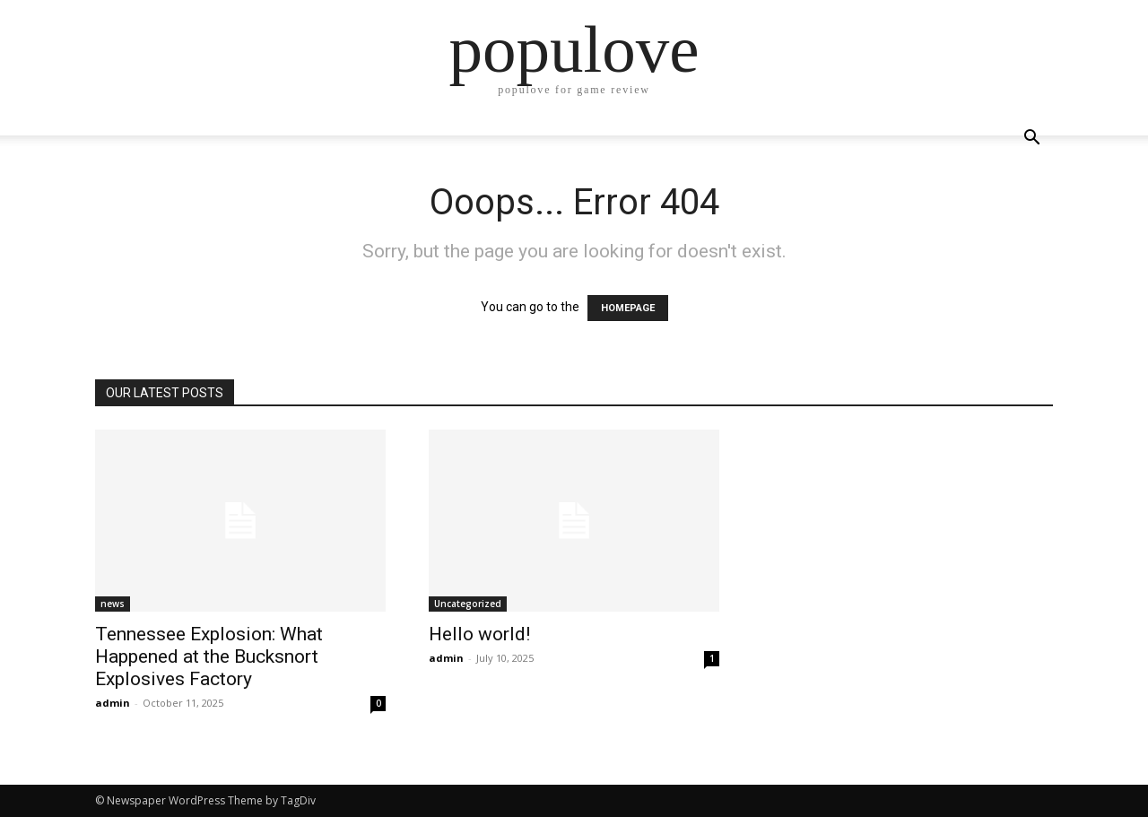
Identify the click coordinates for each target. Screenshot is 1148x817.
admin (112, 702)
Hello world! (479, 634)
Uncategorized (467, 603)
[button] (1031, 139)
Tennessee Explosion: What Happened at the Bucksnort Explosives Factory (209, 656)
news (112, 603)
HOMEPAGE (628, 308)
